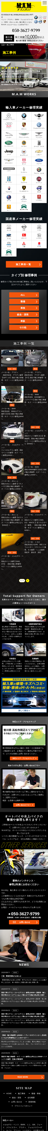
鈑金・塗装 (23, 314)
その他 (22, 327)
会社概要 (31, 1097)
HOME (9, 1093)
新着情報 (32, 1102)
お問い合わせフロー (23, 805)
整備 (22, 301)
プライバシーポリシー (23, 1106)
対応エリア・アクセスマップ (23, 758)
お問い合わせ (24, 922)
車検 (22, 307)
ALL (23, 294)
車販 (22, 321)
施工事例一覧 (23, 264)
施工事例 (21, 1093)
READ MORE (22, 1077)
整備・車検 (35, 1093)
